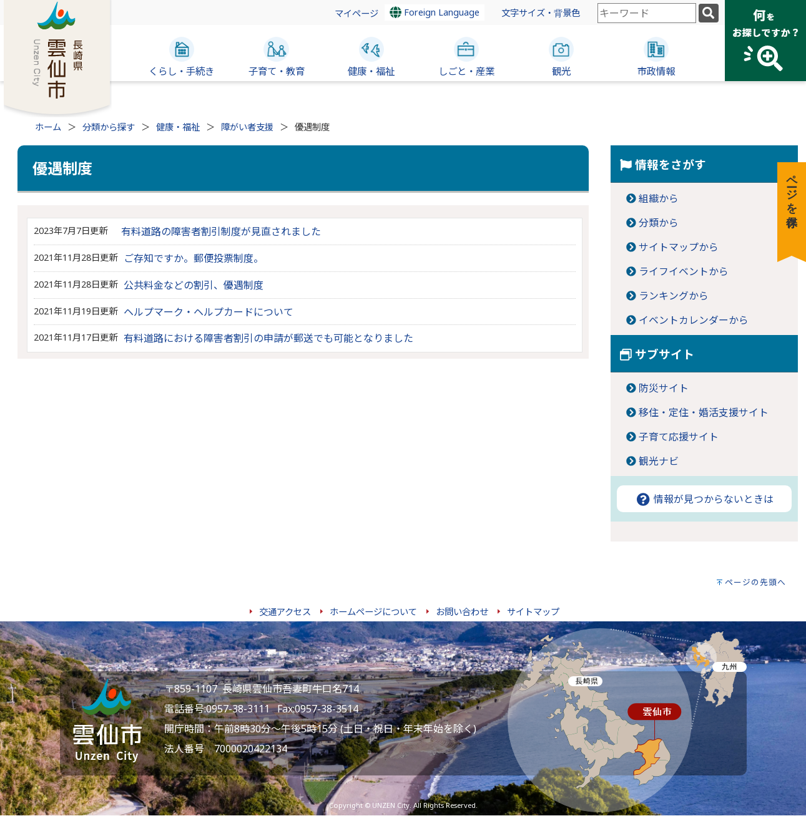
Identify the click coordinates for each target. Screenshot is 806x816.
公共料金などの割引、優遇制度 (193, 285)
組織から (659, 198)
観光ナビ (659, 461)
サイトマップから (679, 247)
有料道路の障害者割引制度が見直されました (221, 231)
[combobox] (646, 13)
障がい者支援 (247, 127)
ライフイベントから (684, 271)
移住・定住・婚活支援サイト (704, 412)
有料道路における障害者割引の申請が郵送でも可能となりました (268, 338)
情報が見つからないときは (704, 499)
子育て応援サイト (679, 437)
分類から (659, 223)
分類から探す (108, 127)
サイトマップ (533, 612)
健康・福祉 (178, 127)
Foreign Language (434, 12)
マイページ (356, 13)
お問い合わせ (462, 612)
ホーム (48, 127)
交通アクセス (285, 612)
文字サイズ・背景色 (540, 13)
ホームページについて (373, 612)
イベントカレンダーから (694, 320)
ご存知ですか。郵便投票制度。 (193, 258)
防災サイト (664, 388)
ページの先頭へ (755, 582)
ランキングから (674, 296)
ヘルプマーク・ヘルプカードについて (208, 312)
